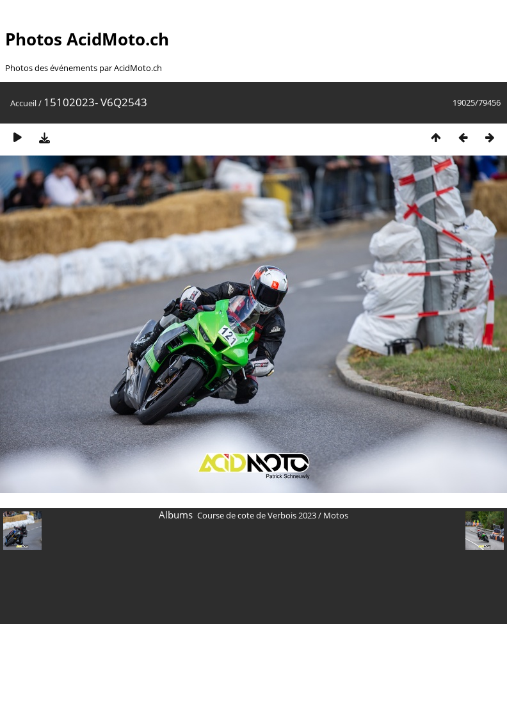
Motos (335, 515)
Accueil (23, 103)
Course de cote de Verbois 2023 (256, 515)
